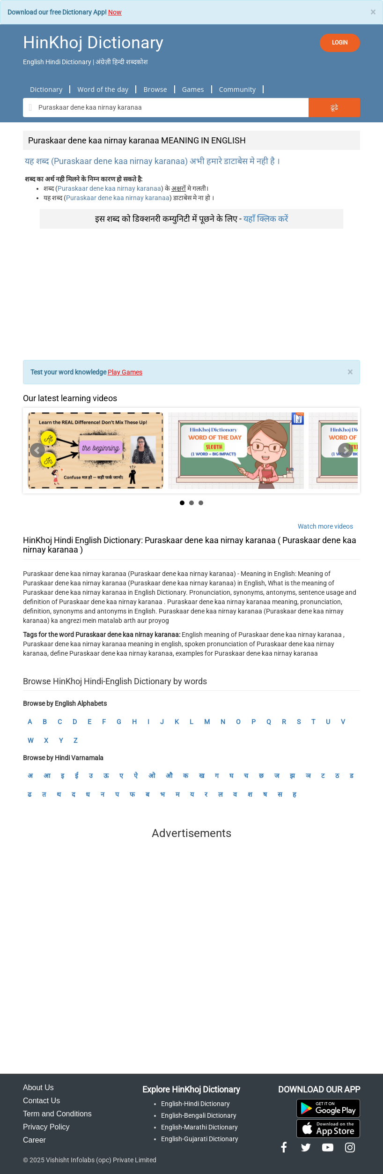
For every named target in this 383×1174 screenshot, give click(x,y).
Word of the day (102, 89)
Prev (37, 450)
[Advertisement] (191, 294)
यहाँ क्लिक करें (265, 219)
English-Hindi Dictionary (195, 1103)
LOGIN (340, 42)
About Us (38, 1088)
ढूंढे (334, 107)
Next (345, 450)
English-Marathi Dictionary (199, 1127)
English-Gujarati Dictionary (199, 1139)
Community (237, 89)
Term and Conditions (57, 1114)
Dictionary (46, 89)
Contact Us (41, 1101)
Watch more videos (325, 526)
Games (193, 89)
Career (34, 1140)
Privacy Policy (46, 1127)
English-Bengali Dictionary (198, 1115)
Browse (155, 89)
